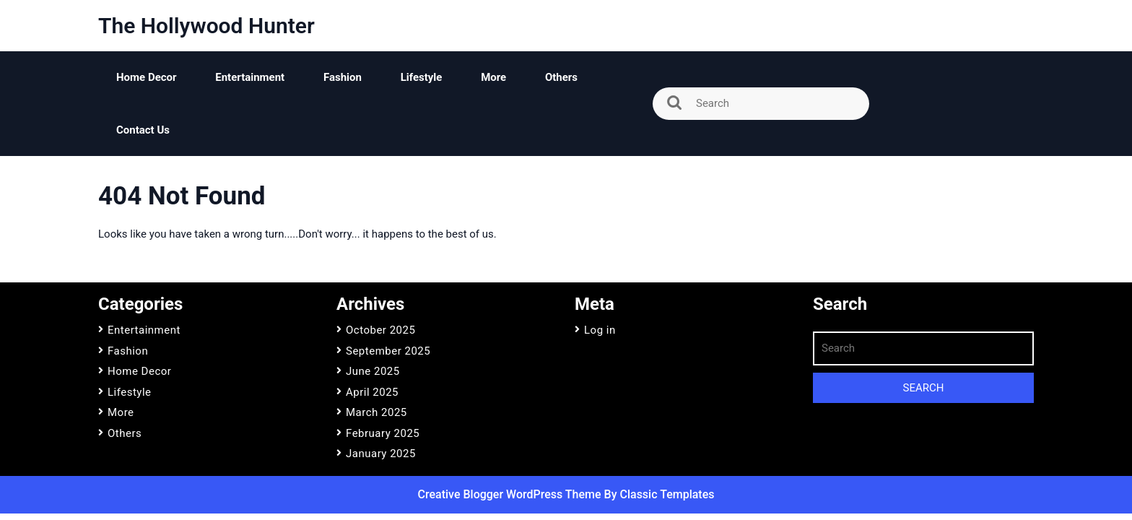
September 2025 (388, 351)
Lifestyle (422, 77)
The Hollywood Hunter (206, 25)
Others (561, 77)
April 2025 (372, 392)
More (493, 77)
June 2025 (373, 371)
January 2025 (381, 453)
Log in (600, 330)
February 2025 (382, 433)
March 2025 (376, 412)
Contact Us (143, 130)
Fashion (342, 77)
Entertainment (249, 77)
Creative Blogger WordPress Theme (511, 494)
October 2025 (380, 330)
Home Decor (146, 77)
